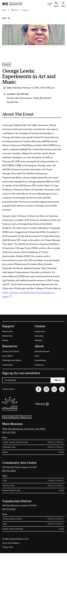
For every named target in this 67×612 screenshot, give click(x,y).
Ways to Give (7, 331)
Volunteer (38, 340)
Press (37, 356)
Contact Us (39, 365)
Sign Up (58, 380)
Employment (40, 331)
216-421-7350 (9, 432)
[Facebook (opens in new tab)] (38, 389)
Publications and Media (11, 360)
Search (56, 4)
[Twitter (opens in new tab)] (62, 389)
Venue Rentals (40, 360)
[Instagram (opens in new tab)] (46, 389)
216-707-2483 (9, 471)
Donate (5, 340)
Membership (7, 336)
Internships (39, 336)
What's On (14, 10)
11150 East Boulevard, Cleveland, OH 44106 (24, 429)
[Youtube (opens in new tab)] (54, 389)
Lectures (26, 10)
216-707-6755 (9, 509)
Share (6, 18)
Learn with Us (7, 356)
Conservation (7, 365)
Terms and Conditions (10, 543)
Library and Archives (10, 351)
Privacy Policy (7, 547)
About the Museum (42, 351)
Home (4, 10)
